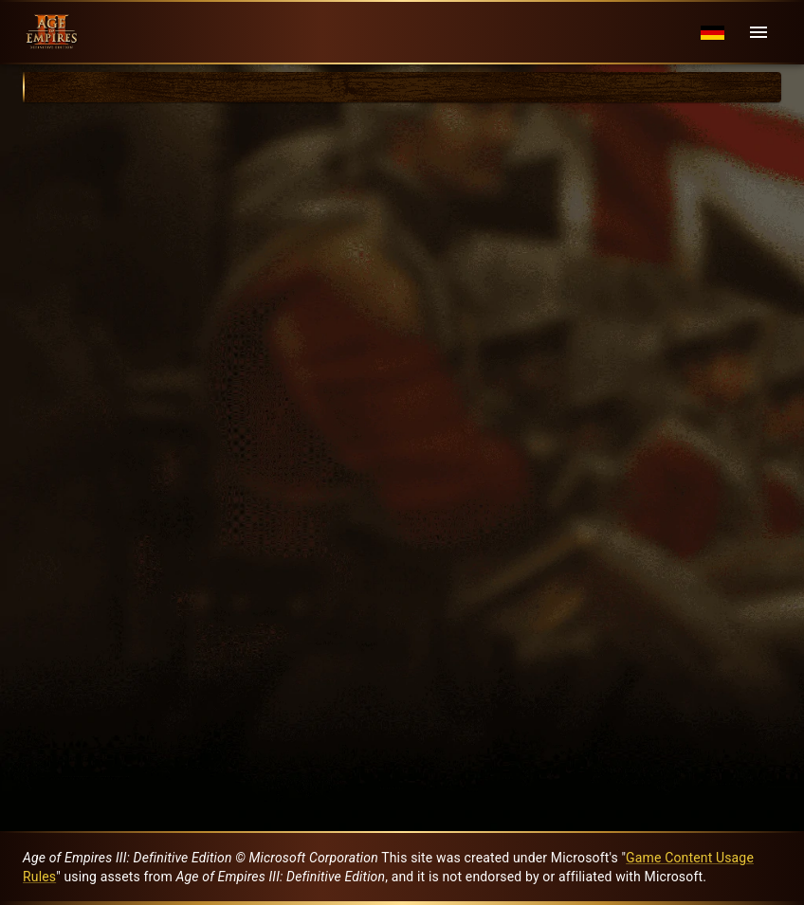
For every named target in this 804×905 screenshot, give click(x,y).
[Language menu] (712, 32)
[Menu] (758, 32)
